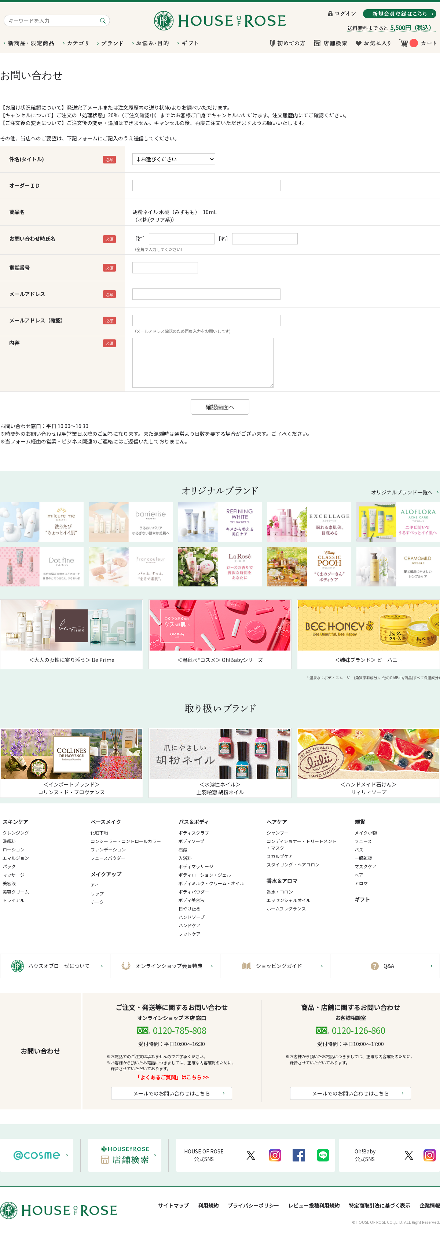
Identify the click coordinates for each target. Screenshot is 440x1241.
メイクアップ (106, 874)
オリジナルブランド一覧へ (402, 492)
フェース (363, 841)
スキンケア (15, 821)
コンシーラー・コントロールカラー (126, 841)
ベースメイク (106, 821)
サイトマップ (173, 1205)
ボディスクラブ (194, 832)
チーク (97, 902)
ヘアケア (277, 821)
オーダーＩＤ (24, 185)
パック (9, 866)
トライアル (14, 900)
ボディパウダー (194, 891)
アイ (95, 885)
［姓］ (140, 238)
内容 (14, 342)
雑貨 (360, 821)
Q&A (389, 965)
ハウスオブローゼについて (59, 965)
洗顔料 (9, 841)
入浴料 (185, 858)
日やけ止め (190, 908)
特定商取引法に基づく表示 (379, 1205)
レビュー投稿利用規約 (314, 1205)
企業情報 (429, 1205)
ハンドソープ (192, 917)
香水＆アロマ (282, 880)
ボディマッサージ (196, 866)
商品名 (17, 212)
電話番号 (19, 267)
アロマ (361, 883)
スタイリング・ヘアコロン (293, 864)
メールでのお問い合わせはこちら (171, 1093)
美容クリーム (16, 891)
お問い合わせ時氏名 (32, 238)
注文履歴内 (131, 107)
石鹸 (183, 849)
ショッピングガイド (279, 965)
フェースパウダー (108, 858)
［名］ (223, 238)
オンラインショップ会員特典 (169, 965)
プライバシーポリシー (253, 1205)
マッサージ (14, 875)
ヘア (359, 875)
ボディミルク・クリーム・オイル (211, 883)
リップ (97, 893)
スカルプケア (280, 856)
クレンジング (16, 832)
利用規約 (208, 1205)
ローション (14, 849)
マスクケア (366, 866)
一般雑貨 (363, 858)
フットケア (190, 934)
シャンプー (278, 832)
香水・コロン (280, 891)
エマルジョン (16, 858)
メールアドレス (27, 294)
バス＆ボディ (194, 821)
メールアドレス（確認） (37, 320)
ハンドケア (190, 925)
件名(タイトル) (26, 159)
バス (359, 849)
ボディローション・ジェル (205, 875)
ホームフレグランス (286, 908)
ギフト (362, 899)
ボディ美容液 (192, 900)
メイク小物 (366, 832)
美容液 (9, 883)
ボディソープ (191, 841)
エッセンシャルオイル (289, 900)
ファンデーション (108, 849)
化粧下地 (99, 832)
